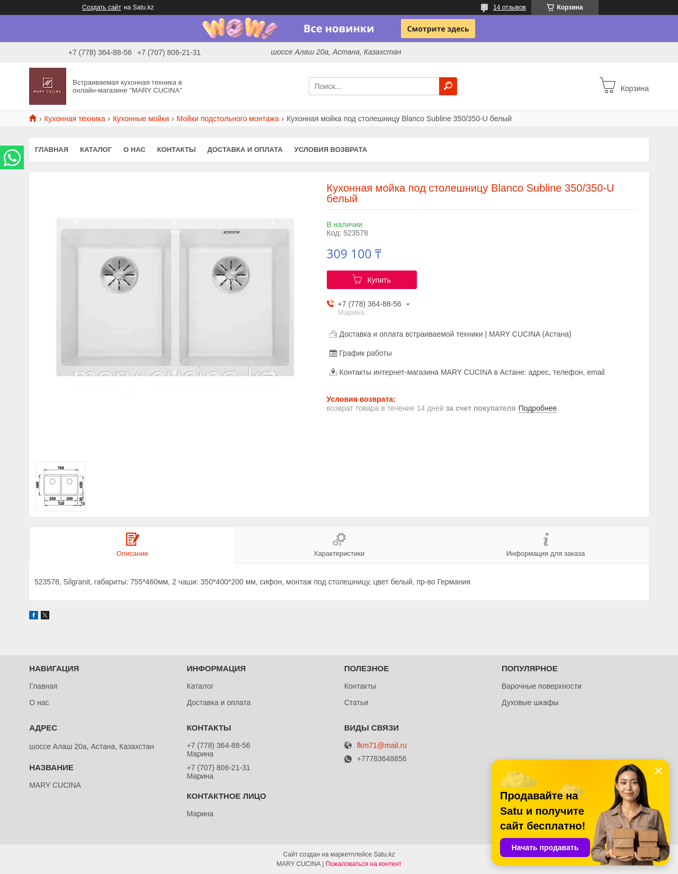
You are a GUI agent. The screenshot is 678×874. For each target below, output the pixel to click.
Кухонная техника (74, 118)
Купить (378, 280)
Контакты (176, 150)
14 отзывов (509, 7)
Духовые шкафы (530, 702)
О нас (134, 150)
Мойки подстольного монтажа (228, 118)
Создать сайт (101, 7)
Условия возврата (331, 150)
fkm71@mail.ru (382, 746)
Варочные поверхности (542, 686)
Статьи (356, 702)
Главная (51, 150)
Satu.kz (384, 854)
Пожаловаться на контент (364, 864)
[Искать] (448, 86)
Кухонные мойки (141, 118)
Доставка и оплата (244, 150)
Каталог (96, 150)
